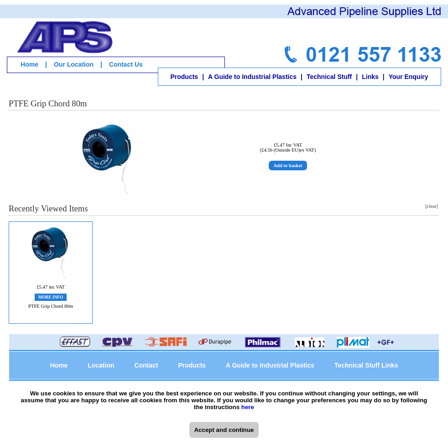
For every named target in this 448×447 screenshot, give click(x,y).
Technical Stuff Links (366, 365)
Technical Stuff (329, 76)
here (247, 407)
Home (29, 64)
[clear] (431, 206)
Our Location (74, 64)
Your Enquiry (408, 76)
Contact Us (126, 64)
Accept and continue (224, 429)
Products (184, 76)
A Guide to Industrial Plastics (252, 76)
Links (370, 76)
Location (101, 365)
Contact (146, 365)
